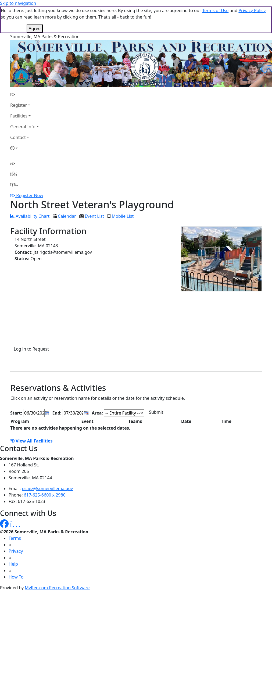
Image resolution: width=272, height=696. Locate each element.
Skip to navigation (18, 3)
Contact (18, 137)
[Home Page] (24, 94)
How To (16, 577)
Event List (94, 216)
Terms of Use (215, 10)
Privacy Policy (252, 10)
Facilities (18, 116)
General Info (22, 127)
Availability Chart (29, 216)
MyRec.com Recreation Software (57, 588)
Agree (35, 28)
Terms (15, 538)
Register (18, 105)
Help (13, 564)
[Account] (24, 148)
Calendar (67, 216)
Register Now (29, 195)
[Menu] (14, 184)
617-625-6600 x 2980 (45, 495)
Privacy (16, 551)
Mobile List (123, 216)
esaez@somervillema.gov (47, 488)
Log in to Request (31, 349)
